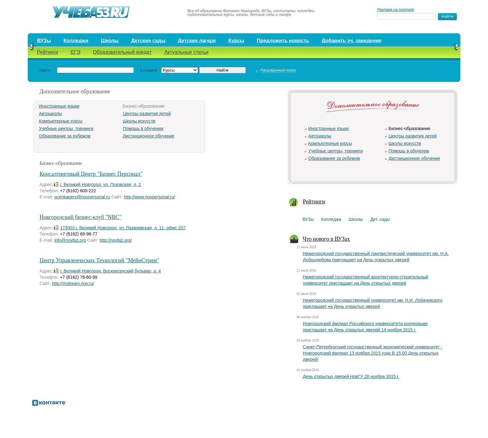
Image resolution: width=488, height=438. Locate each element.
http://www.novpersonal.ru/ (149, 196)
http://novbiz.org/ (116, 240)
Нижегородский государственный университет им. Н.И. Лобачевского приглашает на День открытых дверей (373, 303)
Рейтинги (47, 52)
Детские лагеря (197, 40)
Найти (45, 70)
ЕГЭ (75, 52)
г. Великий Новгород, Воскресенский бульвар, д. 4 (110, 270)
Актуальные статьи (186, 52)
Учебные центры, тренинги (66, 128)
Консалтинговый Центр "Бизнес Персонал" (91, 174)
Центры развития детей (147, 113)
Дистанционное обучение (148, 135)
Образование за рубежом (65, 135)
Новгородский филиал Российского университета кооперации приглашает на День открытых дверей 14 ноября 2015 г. (365, 326)
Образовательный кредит (122, 52)
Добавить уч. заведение (352, 40)
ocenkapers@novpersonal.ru (82, 196)
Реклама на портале (395, 9)
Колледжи (75, 40)
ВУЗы (44, 40)
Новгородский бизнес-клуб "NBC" (80, 217)
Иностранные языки (59, 106)
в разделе (148, 70)
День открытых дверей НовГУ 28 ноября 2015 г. (351, 376)
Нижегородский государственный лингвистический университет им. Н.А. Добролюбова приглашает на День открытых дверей (376, 256)
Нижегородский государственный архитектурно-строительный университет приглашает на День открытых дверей (365, 280)
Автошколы (50, 113)
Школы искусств (139, 121)
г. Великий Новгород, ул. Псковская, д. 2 (100, 184)
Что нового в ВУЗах (326, 239)
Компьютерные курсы (60, 121)
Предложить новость (283, 40)
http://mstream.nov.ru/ (73, 283)
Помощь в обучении (143, 128)
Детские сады (148, 40)
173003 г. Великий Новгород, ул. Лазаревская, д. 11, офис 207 (122, 227)
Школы (110, 40)
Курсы (236, 40)
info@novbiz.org (70, 240)
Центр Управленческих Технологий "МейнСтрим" (99, 260)
